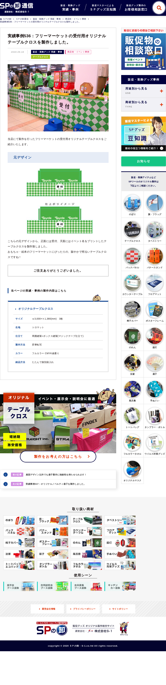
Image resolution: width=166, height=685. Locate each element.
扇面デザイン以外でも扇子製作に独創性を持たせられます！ (48, 475)
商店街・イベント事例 (78, 52)
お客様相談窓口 (136, 7)
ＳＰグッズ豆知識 (103, 7)
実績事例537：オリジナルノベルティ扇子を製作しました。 (48, 484)
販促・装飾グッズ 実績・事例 (47, 52)
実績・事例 (70, 7)
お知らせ (143, 161)
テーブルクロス (40, 57)
